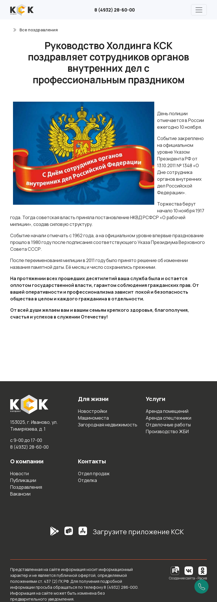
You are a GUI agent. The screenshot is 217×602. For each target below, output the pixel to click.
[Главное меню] (199, 10)
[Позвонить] (201, 586)
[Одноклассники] (202, 570)
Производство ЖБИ (167, 431)
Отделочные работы (168, 425)
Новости (19, 473)
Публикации (23, 480)
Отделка (87, 480)
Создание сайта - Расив (188, 578)
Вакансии (20, 494)
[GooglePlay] (46, 534)
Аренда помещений (167, 411)
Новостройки (92, 411)
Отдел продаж (94, 473)
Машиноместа (93, 418)
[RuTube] (175, 570)
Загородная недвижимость (107, 425)
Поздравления (26, 487)
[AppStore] (83, 534)
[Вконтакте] (189, 570)
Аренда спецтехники (168, 418)
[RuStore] (68, 534)
